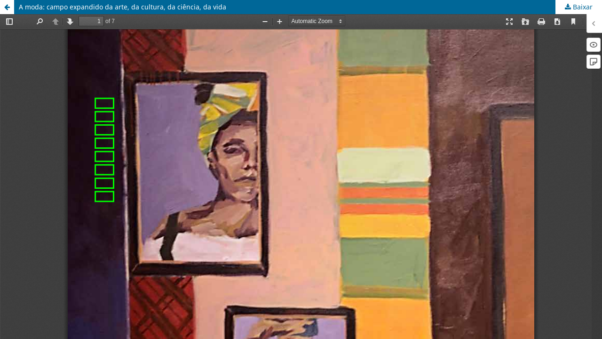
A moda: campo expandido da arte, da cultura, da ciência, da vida (122, 6)
